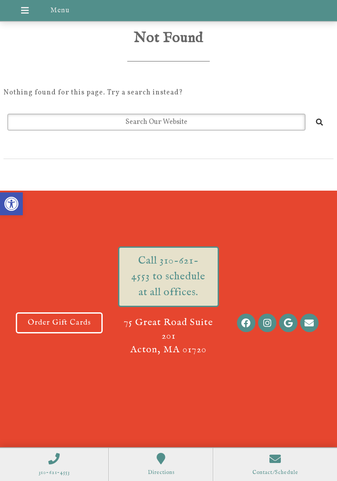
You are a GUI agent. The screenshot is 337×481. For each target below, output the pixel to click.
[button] (11, 203)
